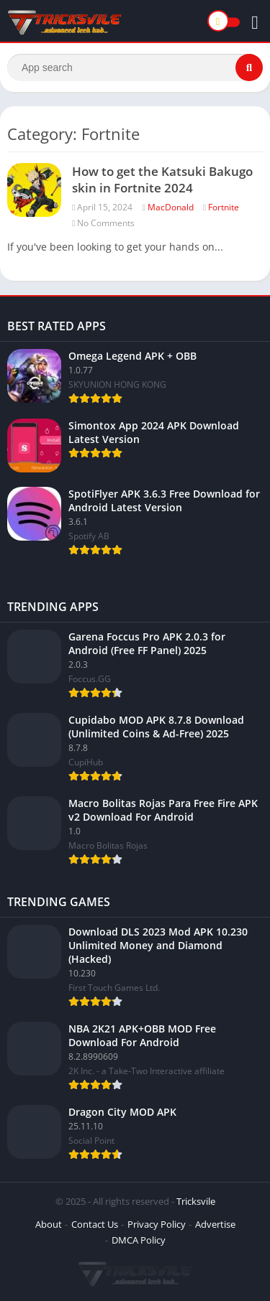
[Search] (135, 67)
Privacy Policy (156, 1224)
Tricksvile (195, 1201)
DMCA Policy (139, 1240)
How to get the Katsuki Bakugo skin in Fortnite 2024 (162, 179)
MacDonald (171, 207)
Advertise (215, 1224)
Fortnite (223, 207)
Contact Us (94, 1224)
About (48, 1224)
